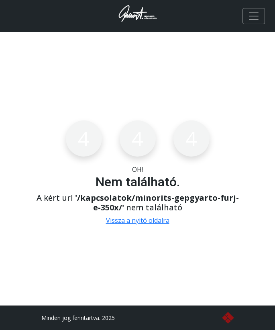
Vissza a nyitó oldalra (137, 220)
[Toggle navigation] (253, 16)
